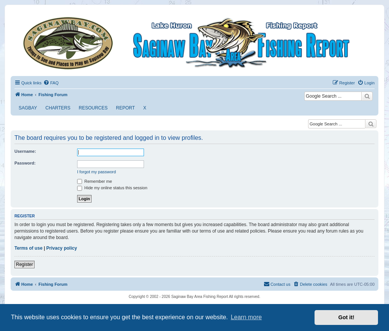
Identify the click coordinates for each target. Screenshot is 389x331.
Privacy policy (61, 248)
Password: (25, 163)
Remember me (94, 181)
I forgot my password (96, 171)
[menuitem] (51, 82)
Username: (25, 151)
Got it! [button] (346, 317)
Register (24, 264)
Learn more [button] (246, 317)
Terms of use (28, 248)
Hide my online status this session (112, 187)
